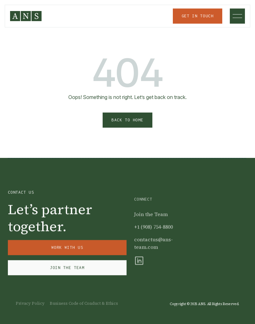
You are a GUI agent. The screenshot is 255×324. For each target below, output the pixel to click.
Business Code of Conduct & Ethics (84, 303)
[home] (26, 16)
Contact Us (21, 193)
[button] (237, 16)
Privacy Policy (30, 303)
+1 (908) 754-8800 (153, 233)
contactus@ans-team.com (153, 249)
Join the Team (151, 220)
